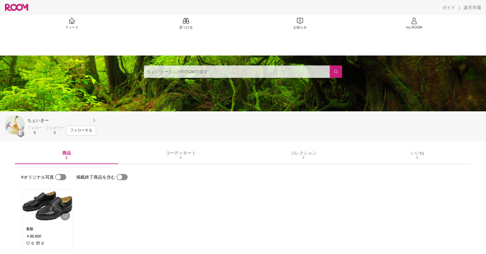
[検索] (336, 71)
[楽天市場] (472, 7)
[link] (47, 206)
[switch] (60, 177)
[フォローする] (81, 131)
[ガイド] (448, 7)
